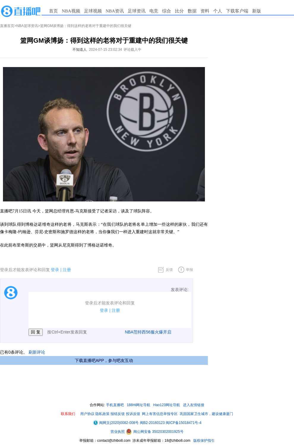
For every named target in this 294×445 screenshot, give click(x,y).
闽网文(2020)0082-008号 (116, 423)
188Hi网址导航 (138, 405)
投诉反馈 (133, 414)
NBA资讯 (115, 11)
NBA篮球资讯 (27, 26)
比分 (179, 11)
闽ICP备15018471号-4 (183, 423)
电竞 (153, 11)
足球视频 (93, 11)
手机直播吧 (115, 405)
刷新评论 (37, 352)
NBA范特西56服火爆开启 (148, 332)
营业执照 (118, 432)
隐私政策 (102, 414)
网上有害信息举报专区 (160, 414)
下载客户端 (237, 11)
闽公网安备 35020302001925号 (155, 432)
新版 (256, 11)
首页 (53, 11)
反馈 (169, 270)
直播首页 (7, 26)
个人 (217, 11)
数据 (192, 11)
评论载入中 (132, 49)
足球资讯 (137, 11)
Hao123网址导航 (166, 405)
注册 (67, 269)
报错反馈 (117, 414)
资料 (204, 11)
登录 (55, 269)
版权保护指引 (203, 440)
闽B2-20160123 (152, 423)
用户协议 (87, 414)
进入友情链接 (193, 405)
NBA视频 (71, 11)
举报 (189, 270)
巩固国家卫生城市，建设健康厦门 (206, 414)
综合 (166, 11)
